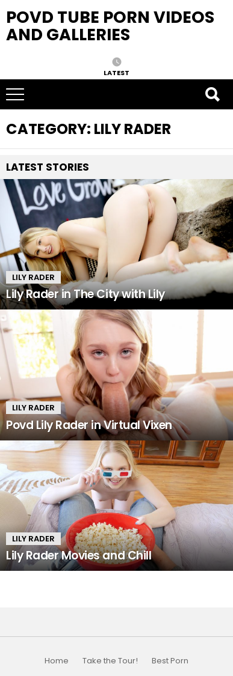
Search (212, 94)
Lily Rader (33, 277)
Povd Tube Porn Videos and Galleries (110, 26)
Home (57, 661)
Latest (116, 72)
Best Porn (170, 661)
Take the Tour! (110, 661)
